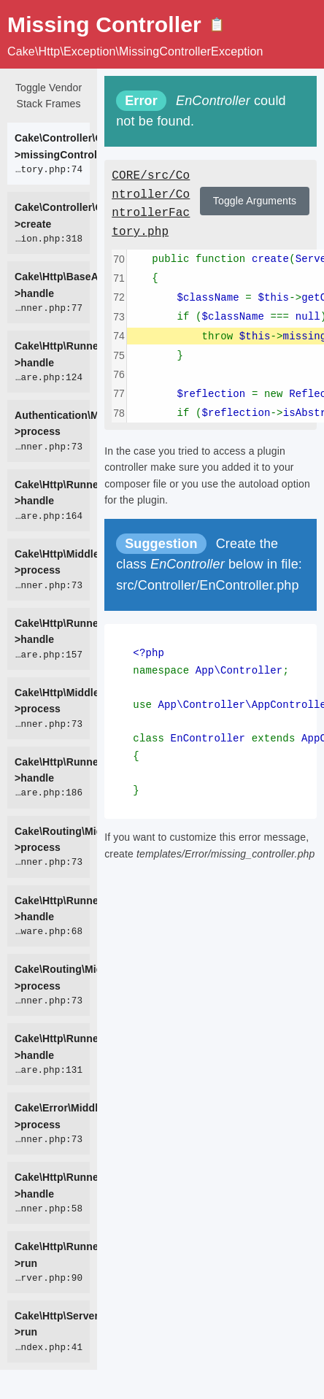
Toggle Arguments (254, 201)
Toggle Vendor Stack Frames (48, 95)
